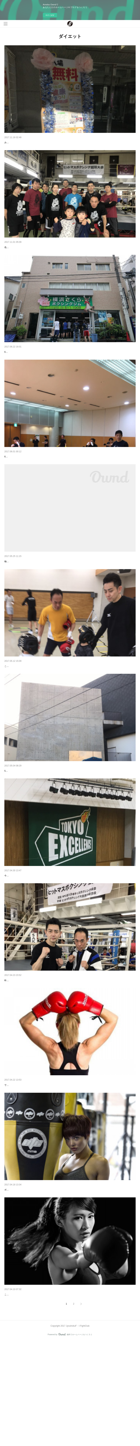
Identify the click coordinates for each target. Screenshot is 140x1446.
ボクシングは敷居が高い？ (19, 1390)
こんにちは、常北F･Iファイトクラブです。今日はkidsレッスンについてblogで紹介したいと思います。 (54, 718)
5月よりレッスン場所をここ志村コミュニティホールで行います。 (36, 829)
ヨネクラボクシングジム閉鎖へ (22, 599)
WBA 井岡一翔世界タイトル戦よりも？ (26, 1048)
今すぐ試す (50, 15)
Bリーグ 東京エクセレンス (19, 933)
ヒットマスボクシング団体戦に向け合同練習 (29, 485)
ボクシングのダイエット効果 (21, 1276)
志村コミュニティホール (18, 823)
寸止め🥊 (9, 1162)
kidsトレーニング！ (15, 713)
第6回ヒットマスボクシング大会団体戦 (26, 256)
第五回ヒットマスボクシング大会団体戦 (27, 370)
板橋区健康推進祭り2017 (18, 142)
